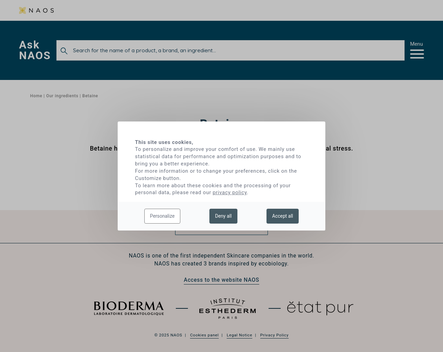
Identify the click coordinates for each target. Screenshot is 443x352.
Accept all (282, 216)
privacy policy (230, 192)
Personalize (162, 216)
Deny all (223, 216)
